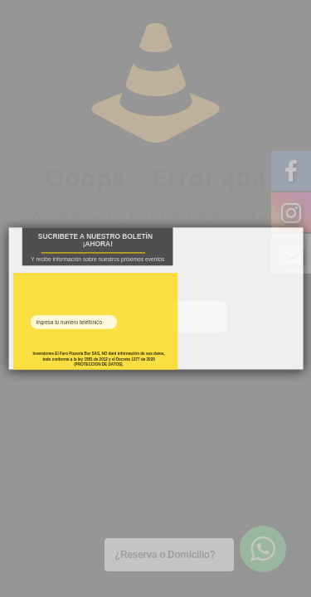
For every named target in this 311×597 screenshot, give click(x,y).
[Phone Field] (73, 322)
